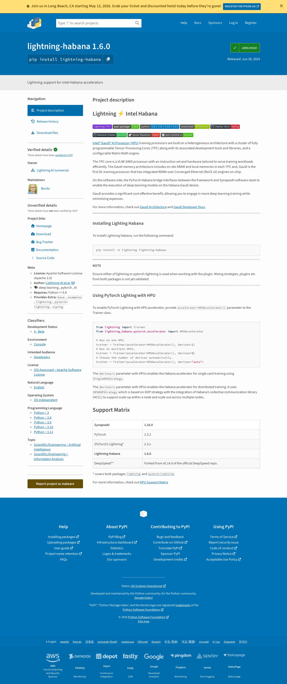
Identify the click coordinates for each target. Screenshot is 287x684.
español (64, 642)
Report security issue (224, 542)
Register (251, 22)
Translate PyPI (168, 548)
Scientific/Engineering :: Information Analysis (51, 456)
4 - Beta (39, 331)
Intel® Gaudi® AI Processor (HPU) (116, 143)
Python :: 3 (41, 412)
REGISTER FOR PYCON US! (240, 6)
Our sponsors (117, 559)
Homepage (41, 226)
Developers (42, 357)
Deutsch (156, 642)
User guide (61, 548)
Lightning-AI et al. (58, 283)
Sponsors (215, 22)
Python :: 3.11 (43, 432)
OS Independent (45, 400)
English (39, 387)
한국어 (243, 642)
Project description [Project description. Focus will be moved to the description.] (47, 110)
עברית (216, 642)
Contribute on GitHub (168, 542)
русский (204, 642)
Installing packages (61, 537)
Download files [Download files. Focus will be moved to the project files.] (44, 132)
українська (127, 642)
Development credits (168, 559)
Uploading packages (61, 542)
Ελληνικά (143, 642)
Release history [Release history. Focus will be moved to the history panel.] (44, 121)
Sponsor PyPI (170, 553)
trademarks (183, 605)
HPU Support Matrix (154, 482)
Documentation (44, 250)
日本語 (89, 642)
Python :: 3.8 (42, 417)
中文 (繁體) (188, 642)
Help (184, 22)
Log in (233, 22)
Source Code (42, 258)
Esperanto (229, 642)
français (77, 642)
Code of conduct (221, 548)
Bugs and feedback (170, 537)
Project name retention (61, 553)
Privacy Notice (222, 553)
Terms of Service (222, 537)
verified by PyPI (64, 155)
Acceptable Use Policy (221, 559)
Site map (143, 621)
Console (40, 344)
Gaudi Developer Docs (189, 207)
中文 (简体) (171, 642)
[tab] (55, 110)
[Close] (281, 5)
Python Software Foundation (141, 609)
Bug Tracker (42, 242)
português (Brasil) (107, 642)
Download (41, 234)
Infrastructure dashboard (115, 542)
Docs (197, 22)
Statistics (116, 548)
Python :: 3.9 (42, 422)
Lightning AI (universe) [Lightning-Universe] (50, 170)
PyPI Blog (115, 537)
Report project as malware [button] (55, 483)
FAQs (63, 559)
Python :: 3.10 (43, 427)
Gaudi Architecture (153, 207)
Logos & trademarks (116, 553)
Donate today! (143, 598)
